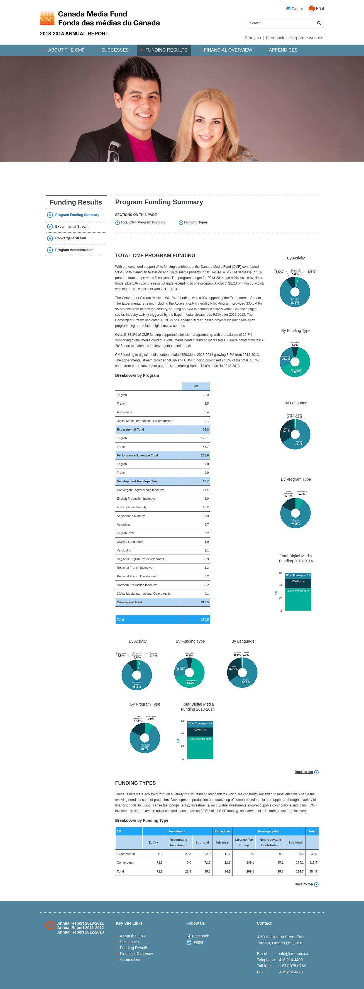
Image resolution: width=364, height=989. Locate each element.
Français (253, 37)
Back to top (304, 772)
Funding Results (166, 50)
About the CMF (66, 50)
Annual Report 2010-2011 (80, 923)
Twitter (294, 8)
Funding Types (196, 222)
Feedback (275, 37)
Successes (115, 50)
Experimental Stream (72, 227)
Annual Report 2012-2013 (80, 932)
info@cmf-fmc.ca (293, 953)
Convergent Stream (70, 238)
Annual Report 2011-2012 (80, 927)
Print (320, 8)
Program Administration (74, 250)
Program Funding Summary (77, 215)
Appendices (283, 50)
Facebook (198, 936)
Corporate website (306, 37)
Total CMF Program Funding (143, 222)
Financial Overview (228, 50)
